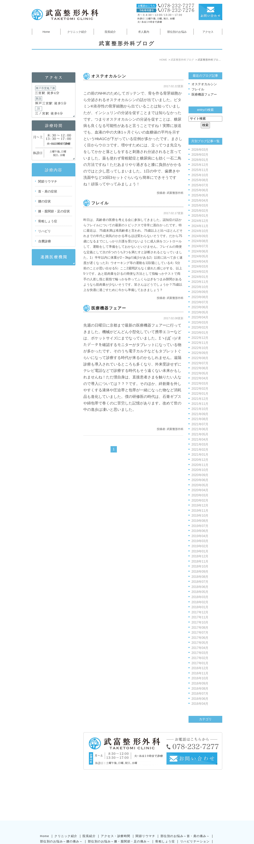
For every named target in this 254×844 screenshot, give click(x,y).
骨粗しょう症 (47, 221)
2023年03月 (199, 322)
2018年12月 (199, 556)
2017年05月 (199, 642)
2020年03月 (199, 495)
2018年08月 (199, 576)
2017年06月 (199, 637)
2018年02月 (199, 602)
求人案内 (143, 31)
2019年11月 (199, 510)
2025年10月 (199, 175)
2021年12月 (199, 398)
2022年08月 (199, 358)
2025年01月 (199, 215)
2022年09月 (199, 353)
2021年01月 (199, 454)
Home (46, 31)
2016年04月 (199, 703)
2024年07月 (199, 246)
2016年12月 (199, 668)
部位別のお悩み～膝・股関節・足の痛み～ (119, 808)
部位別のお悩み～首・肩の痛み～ (185, 803)
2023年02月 (199, 327)
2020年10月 (199, 470)
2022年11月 (199, 342)
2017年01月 (199, 663)
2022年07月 (199, 363)
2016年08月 (199, 688)
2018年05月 (199, 592)
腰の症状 (44, 201)
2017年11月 (199, 617)
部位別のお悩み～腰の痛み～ (61, 808)
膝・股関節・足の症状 (54, 211)
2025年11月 (199, 170)
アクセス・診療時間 (115, 803)
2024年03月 (199, 266)
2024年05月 (199, 256)
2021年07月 (199, 424)
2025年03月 (199, 205)
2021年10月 (199, 409)
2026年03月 (199, 149)
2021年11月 (199, 403)
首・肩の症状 (47, 191)
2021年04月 (199, 439)
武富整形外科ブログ (126, 814)
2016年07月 (199, 693)
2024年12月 (199, 220)
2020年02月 (199, 500)
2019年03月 (199, 541)
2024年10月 (199, 231)
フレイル (100, 203)
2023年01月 (199, 332)
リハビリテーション (195, 808)
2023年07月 (199, 302)
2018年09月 (199, 571)
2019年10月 (199, 515)
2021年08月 (199, 419)
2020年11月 (199, 465)
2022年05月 (199, 373)
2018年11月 (199, 561)
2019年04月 (199, 536)
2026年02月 (199, 154)
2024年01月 (199, 276)
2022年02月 (199, 388)
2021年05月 (199, 434)
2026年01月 (199, 159)
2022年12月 (199, 337)
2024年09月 (199, 236)
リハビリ (44, 231)
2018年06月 (199, 587)
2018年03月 (199, 597)
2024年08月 (199, 241)
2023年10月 (199, 287)
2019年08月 (199, 520)
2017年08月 (199, 627)
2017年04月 (199, 648)
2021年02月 (199, 449)
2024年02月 (199, 271)
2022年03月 (199, 383)
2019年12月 (199, 505)
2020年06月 (199, 480)
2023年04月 (199, 317)
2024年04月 (199, 261)
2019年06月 (199, 531)
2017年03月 (199, 653)
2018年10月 (199, 566)
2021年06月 (199, 429)
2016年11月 (199, 673)
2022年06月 (199, 368)
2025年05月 (199, 195)
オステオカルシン (108, 76)
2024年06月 (199, 251)
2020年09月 (199, 475)
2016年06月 (199, 698)
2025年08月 (199, 180)
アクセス (208, 31)
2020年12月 (199, 459)
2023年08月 (199, 297)
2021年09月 (199, 414)
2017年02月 (199, 658)
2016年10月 (199, 678)
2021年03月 (199, 444)
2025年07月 (199, 185)
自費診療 (44, 241)
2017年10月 (199, 622)
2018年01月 (199, 607)
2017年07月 (199, 632)
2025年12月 (199, 164)
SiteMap (117, 819)
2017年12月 (199, 612)
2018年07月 (199, 581)
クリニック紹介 (77, 31)
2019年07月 (199, 526)
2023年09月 (199, 292)
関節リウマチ (47, 181)
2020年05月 (199, 485)
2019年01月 (199, 551)
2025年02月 (199, 210)
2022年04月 (199, 378)
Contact (135, 819)
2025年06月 (199, 190)
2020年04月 (199, 490)
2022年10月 (199, 348)
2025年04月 (199, 200)
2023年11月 (199, 281)
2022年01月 (199, 393)
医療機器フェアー (108, 308)
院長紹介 (110, 31)
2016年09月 (199, 683)
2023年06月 (199, 307)
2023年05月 (199, 312)
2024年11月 (199, 226)
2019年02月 (199, 546)
